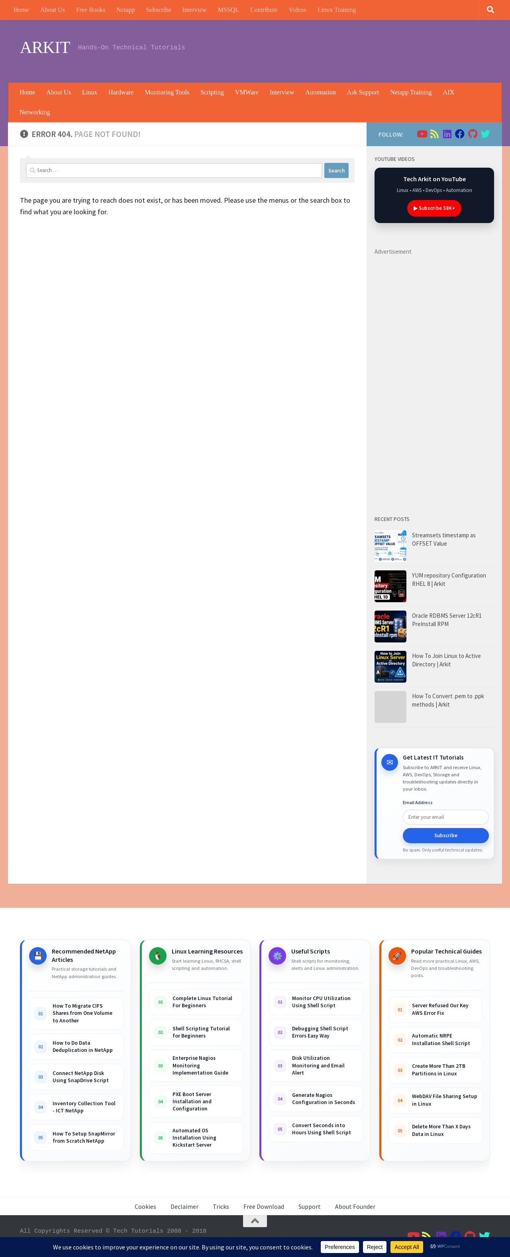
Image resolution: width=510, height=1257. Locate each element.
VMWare (247, 92)
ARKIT (45, 47)
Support (309, 1206)
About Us (52, 9)
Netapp (125, 9)
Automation (320, 92)
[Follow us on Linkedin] (447, 134)
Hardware (120, 92)
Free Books (90, 9)
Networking (35, 112)
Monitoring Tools (167, 92)
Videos (297, 9)
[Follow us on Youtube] (421, 134)
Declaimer (184, 1206)
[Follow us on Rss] (434, 134)
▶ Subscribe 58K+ (434, 208)
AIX (448, 92)
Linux (89, 92)
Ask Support (363, 92)
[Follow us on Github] (472, 134)
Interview (194, 9)
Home (21, 9)
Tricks (221, 1206)
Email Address (418, 802)
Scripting (212, 92)
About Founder (355, 1206)
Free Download (263, 1206)
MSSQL (228, 9)
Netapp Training (411, 92)
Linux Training (337, 9)
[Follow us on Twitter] (485, 134)
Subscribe (158, 9)
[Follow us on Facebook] (460, 134)
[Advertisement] (345, 50)
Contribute (263, 9)
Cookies (145, 1206)
